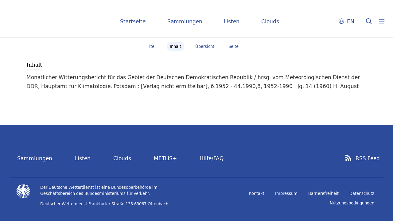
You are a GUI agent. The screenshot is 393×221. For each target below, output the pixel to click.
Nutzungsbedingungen (352, 203)
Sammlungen (184, 21)
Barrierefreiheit (323, 193)
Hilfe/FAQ (212, 158)
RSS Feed (368, 158)
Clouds (270, 21)
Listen (231, 21)
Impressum (286, 193)
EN (350, 21)
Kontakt (256, 193)
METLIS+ (165, 158)
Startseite (133, 21)
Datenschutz (361, 193)
